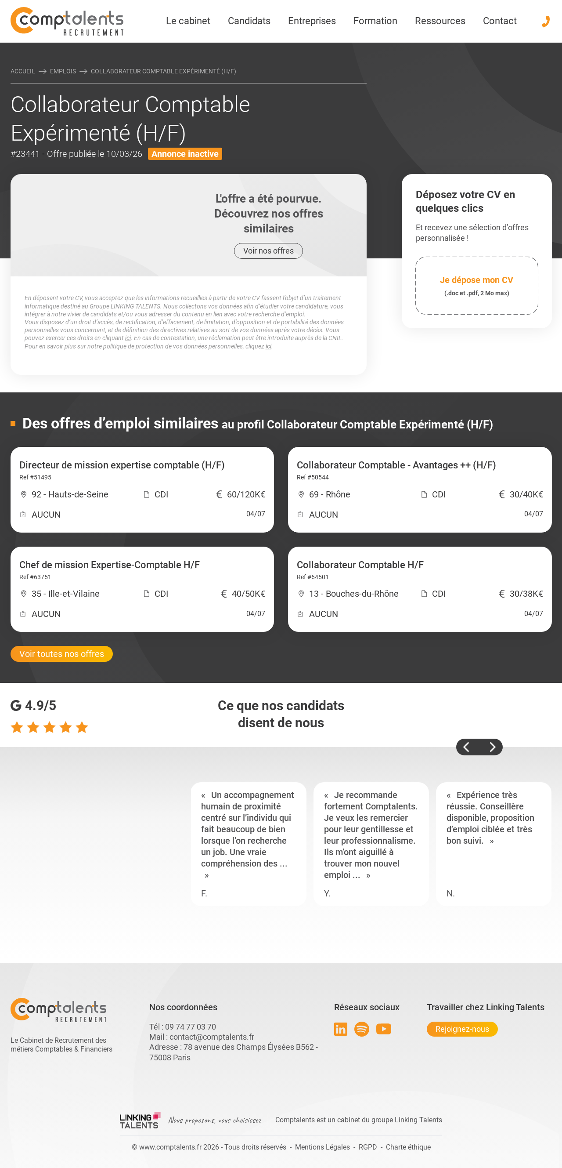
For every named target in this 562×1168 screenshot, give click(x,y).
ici (128, 337)
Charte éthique (408, 1147)
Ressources (440, 20)
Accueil (23, 71)
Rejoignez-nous (462, 1029)
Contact (500, 20)
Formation (375, 20)
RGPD (368, 1147)
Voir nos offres (268, 250)
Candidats (249, 20)
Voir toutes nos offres (61, 654)
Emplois (63, 71)
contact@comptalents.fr (211, 1036)
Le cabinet (188, 20)
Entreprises (312, 20)
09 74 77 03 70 (190, 1026)
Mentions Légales (322, 1147)
